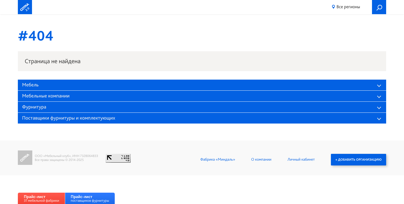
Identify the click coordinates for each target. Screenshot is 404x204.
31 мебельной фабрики (41, 198)
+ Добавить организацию (358, 160)
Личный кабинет (301, 159)
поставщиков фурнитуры (90, 198)
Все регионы (348, 6)
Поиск (379, 7)
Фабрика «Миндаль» (217, 159)
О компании (261, 159)
